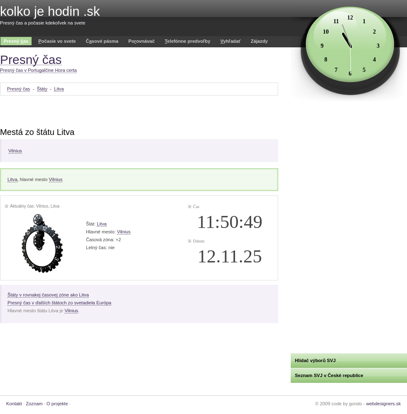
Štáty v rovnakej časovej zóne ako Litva (48, 294)
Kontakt (14, 403)
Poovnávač (141, 41)
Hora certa (65, 70)
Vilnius (15, 150)
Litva (59, 88)
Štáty (42, 88)
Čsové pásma (102, 41)
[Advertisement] (139, 112)
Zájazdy (259, 41)
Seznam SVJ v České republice (329, 375)
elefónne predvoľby (188, 41)
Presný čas (18, 88)
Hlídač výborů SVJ (315, 360)
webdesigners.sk (383, 403)
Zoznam (34, 403)
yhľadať (230, 41)
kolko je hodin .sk (50, 11)
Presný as (16, 41)
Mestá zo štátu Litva (37, 132)
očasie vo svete (57, 41)
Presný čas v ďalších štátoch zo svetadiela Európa (59, 302)
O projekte (57, 403)
